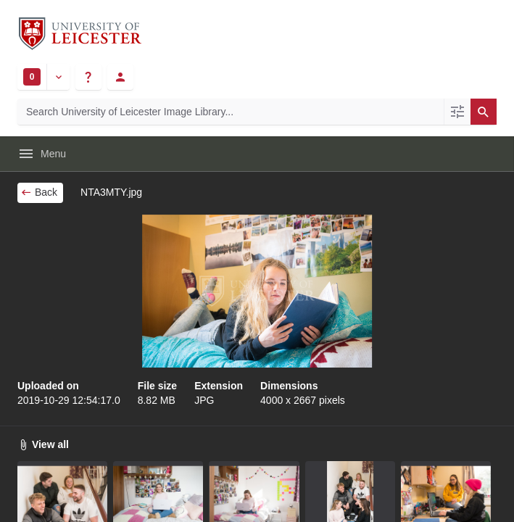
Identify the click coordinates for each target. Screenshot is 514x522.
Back (38, 192)
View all (43, 444)
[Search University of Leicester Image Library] (230, 112)
